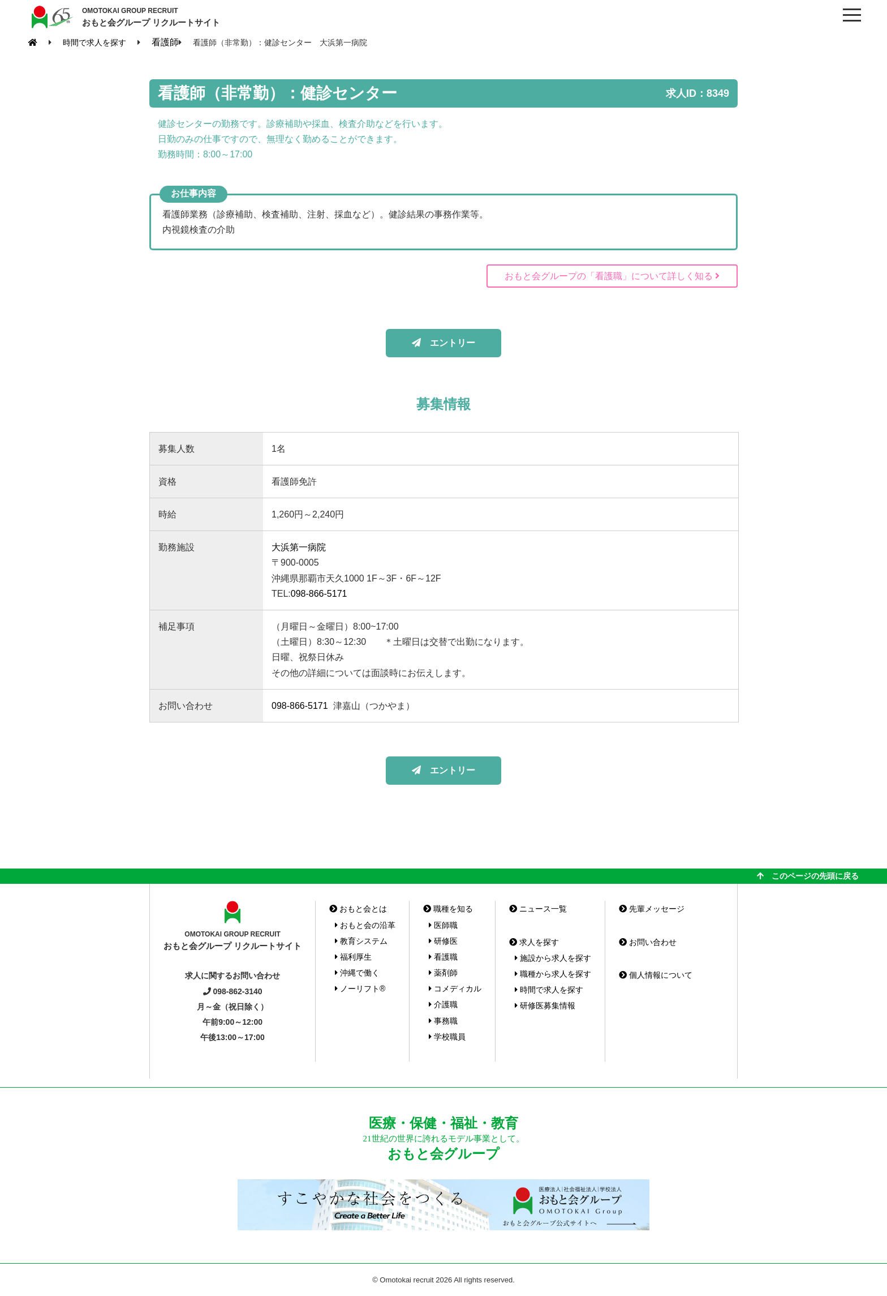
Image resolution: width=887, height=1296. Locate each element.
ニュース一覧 (538, 908)
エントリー (443, 343)
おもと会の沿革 (365, 925)
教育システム (361, 941)
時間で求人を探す (549, 989)
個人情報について (655, 975)
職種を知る (448, 908)
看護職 (443, 956)
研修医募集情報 (545, 1005)
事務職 (443, 1020)
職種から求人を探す (553, 973)
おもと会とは (358, 908)
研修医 (443, 941)
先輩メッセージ (651, 908)
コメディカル (455, 988)
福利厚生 (353, 956)
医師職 (443, 925)
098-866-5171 (319, 593)
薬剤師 (443, 972)
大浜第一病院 (299, 547)
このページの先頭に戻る (808, 875)
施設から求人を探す (553, 958)
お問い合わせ (648, 942)
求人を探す (534, 942)
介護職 (443, 1004)
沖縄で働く (357, 972)
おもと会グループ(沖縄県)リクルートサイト (51, 17)
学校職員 (447, 1036)
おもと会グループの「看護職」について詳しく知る (612, 276)
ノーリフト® (360, 988)
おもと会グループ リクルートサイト (151, 16)
